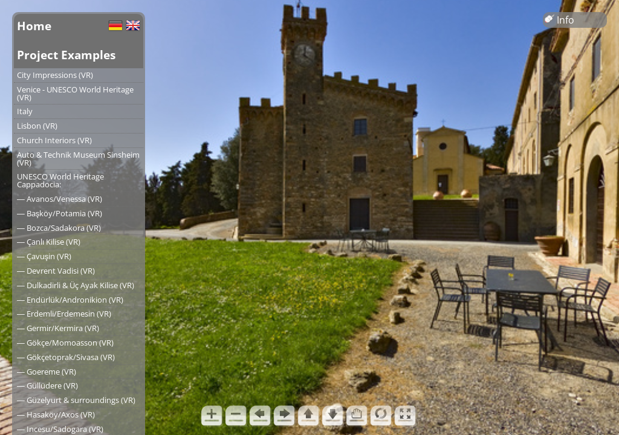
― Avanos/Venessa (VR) (59, 198)
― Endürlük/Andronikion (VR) (70, 299)
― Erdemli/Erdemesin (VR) (64, 313)
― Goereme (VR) (46, 371)
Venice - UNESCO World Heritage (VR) (75, 93)
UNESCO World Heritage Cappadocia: (60, 180)
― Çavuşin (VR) (44, 256)
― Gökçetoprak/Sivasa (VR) (66, 357)
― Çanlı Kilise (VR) (48, 241)
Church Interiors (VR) (54, 140)
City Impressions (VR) (55, 74)
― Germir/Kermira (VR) (58, 328)
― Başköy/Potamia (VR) (59, 213)
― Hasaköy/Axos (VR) (56, 414)
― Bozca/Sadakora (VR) (59, 227)
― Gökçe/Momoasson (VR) (65, 342)
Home (34, 26)
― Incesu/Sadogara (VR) (60, 429)
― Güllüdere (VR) (47, 385)
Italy (25, 111)
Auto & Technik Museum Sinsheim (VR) (78, 158)
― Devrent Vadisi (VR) (56, 270)
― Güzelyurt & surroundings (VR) (76, 400)
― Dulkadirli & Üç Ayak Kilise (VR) (75, 285)
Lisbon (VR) (37, 125)
